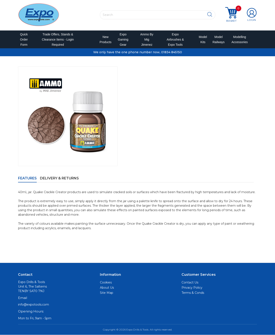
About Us (107, 288)
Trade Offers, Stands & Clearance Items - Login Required (58, 39)
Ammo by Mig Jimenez (146, 39)
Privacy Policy (192, 288)
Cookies (106, 283)
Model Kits (202, 39)
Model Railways (217, 39)
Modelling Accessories (238, 39)
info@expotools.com (33, 305)
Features (27, 178)
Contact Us (190, 283)
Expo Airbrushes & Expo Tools (175, 39)
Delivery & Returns (59, 178)
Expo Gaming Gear (123, 39)
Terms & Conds (193, 293)
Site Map (106, 293)
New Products (104, 39)
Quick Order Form (24, 39)
